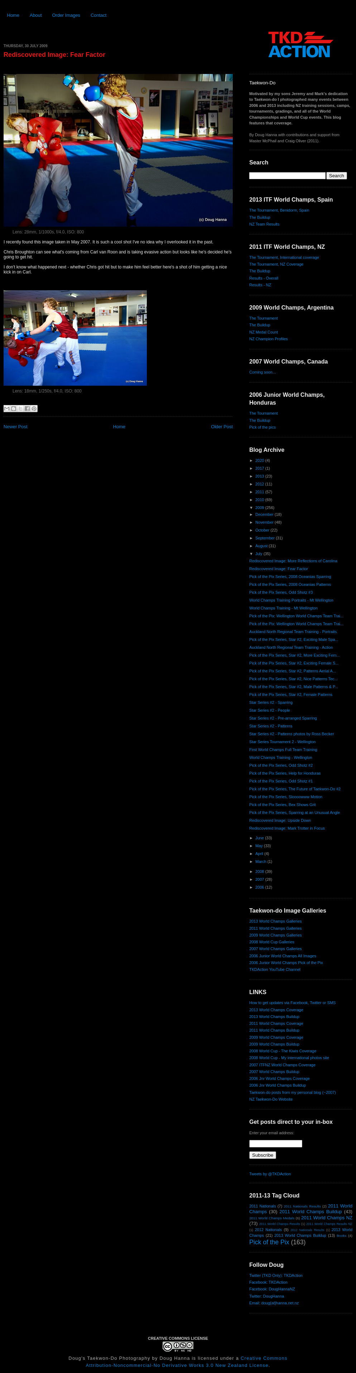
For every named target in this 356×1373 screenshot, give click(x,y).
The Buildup (259, 217)
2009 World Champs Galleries (275, 935)
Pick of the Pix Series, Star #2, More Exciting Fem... (294, 655)
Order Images (66, 15)
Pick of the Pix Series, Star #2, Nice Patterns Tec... (293, 679)
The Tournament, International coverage (284, 257)
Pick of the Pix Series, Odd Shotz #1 (281, 781)
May (259, 846)
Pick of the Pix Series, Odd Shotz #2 (281, 765)
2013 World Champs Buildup (274, 1016)
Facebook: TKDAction (268, 1282)
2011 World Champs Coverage (276, 1023)
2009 (260, 507)
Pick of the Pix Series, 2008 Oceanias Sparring (290, 576)
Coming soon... (262, 372)
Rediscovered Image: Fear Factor (54, 54)
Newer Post (15, 426)
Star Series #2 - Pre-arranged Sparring (283, 718)
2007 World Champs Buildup (274, 1072)
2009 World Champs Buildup (274, 1044)
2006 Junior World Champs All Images (282, 956)
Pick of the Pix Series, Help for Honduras (285, 773)
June (260, 838)
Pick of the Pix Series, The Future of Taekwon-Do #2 (295, 789)
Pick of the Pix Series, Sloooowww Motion (285, 797)
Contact (98, 15)
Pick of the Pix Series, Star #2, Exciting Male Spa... (293, 639)
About (36, 15)
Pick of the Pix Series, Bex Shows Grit (282, 804)
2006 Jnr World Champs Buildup (277, 1085)
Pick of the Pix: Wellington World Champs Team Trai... (296, 616)
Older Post (222, 426)
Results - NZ (260, 285)
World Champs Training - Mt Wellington (283, 608)
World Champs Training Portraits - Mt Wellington (291, 600)
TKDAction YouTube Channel (274, 969)
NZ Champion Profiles (268, 339)
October (262, 530)
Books (341, 1236)
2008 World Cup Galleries (271, 942)
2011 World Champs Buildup (274, 1030)
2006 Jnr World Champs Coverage (279, 1078)
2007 (260, 879)
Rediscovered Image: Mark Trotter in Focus (287, 828)
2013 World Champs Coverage (276, 1010)
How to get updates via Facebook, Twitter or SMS (292, 1003)
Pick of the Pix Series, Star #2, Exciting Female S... (293, 663)
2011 (260, 492)
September (265, 538)
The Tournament (263, 318)
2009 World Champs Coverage (276, 1037)
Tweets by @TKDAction (270, 1174)
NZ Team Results (264, 224)
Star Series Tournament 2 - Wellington (282, 742)
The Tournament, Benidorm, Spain (279, 210)
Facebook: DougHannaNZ (272, 1289)
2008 (260, 871)
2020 (260, 460)
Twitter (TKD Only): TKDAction (276, 1275)
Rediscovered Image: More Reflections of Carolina (293, 561)
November (265, 522)
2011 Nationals (262, 1206)
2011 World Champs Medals (271, 1218)
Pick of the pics (262, 427)
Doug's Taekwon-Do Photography (109, 1358)
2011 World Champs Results (279, 1224)
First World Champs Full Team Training (283, 749)
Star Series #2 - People (269, 710)
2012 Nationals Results (307, 1230)
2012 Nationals (268, 1230)
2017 (260, 468)
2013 (260, 476)
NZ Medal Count (263, 332)
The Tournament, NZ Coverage (276, 264)
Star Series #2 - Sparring (271, 702)
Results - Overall (263, 278)
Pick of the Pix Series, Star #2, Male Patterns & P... (293, 687)
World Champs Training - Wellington (280, 757)
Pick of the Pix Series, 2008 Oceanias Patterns (290, 584)
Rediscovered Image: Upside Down (280, 820)
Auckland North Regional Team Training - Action (291, 647)
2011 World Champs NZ (326, 1217)
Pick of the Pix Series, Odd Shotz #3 (281, 592)
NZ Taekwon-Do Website (271, 1099)
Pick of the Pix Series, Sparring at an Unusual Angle (294, 812)
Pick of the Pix (269, 1242)
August (262, 546)
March (261, 861)
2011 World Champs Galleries (275, 928)
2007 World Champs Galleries (275, 949)
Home (13, 15)
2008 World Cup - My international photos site (289, 1058)
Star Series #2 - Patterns (270, 726)
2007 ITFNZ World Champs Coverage (282, 1065)
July (259, 554)
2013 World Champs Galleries (275, 921)
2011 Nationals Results (302, 1206)
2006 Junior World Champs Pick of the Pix (286, 962)
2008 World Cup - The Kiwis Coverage (282, 1051)
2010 (260, 500)
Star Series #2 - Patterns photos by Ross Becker (291, 734)
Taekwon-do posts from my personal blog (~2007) (292, 1092)
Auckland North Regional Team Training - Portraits (293, 631)
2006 (260, 887)
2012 (260, 484)
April (259, 853)
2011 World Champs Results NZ (329, 1224)
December (265, 514)
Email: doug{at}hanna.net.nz (274, 1303)
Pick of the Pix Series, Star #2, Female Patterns (290, 694)
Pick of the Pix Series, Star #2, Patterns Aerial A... (292, 671)
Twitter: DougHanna (266, 1296)
